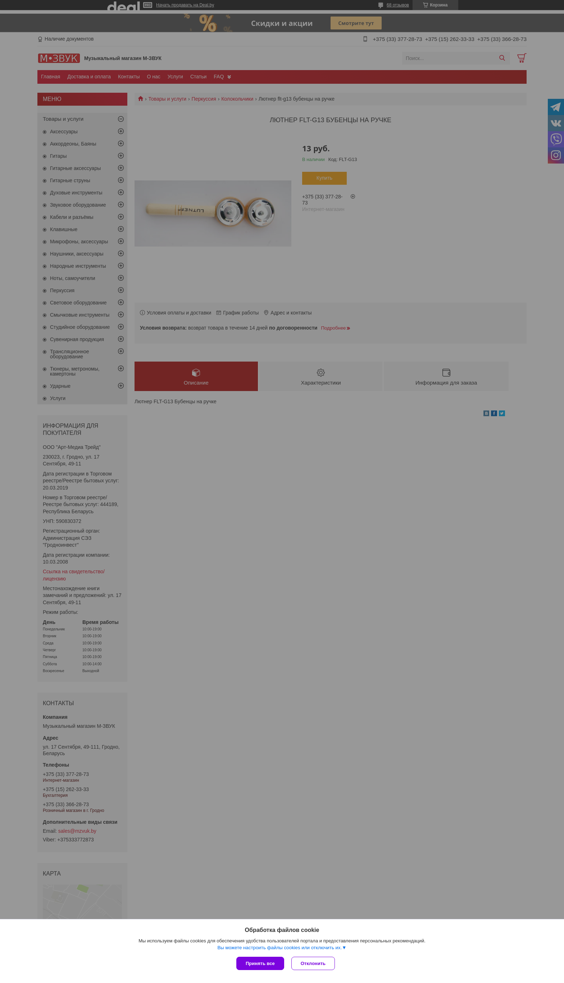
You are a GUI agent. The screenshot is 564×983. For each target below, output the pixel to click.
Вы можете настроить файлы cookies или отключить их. (279, 947)
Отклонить (313, 963)
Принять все (260, 963)
